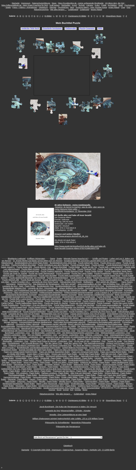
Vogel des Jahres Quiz (73, 343)
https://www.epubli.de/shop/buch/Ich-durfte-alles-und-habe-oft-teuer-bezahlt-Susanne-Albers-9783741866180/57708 (80, 247)
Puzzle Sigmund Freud (73, 271)
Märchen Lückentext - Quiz (15, 335)
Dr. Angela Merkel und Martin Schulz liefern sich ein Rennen (37, 261)
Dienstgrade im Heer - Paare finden (28, 364)
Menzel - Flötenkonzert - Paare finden (51, 360)
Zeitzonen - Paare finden (27, 381)
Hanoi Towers (127, 282)
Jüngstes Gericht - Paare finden (111, 384)
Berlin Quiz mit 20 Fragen (72, 316)
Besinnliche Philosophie (81, 423)
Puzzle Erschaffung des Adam (23, 265)
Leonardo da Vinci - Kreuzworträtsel (42, 288)
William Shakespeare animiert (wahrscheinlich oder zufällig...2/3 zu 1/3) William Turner (68, 419)
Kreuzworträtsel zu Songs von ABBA (61, 326)
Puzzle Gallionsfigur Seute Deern (118, 271)
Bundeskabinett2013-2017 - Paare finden (85, 360)
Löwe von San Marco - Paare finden (36, 371)
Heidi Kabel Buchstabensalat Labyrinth (70, 322)
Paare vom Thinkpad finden (123, 350)
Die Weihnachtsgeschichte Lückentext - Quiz (80, 333)
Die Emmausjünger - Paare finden (82, 375)
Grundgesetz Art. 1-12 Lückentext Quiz (53, 320)
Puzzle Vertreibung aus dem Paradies (53, 265)
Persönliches (63, 7)
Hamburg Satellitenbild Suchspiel (46, 297)
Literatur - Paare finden (104, 358)
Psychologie (129, 5)
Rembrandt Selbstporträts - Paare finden (62, 356)
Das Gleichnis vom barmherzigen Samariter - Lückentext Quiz (102, 331)
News (54, 3)
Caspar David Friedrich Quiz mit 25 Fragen (88, 314)
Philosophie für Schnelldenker (57, 423)
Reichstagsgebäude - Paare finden (22, 375)
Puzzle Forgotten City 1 (20, 282)
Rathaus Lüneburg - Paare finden (55, 373)
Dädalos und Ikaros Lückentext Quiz (56, 345)
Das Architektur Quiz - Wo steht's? (117, 284)
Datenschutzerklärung (41, 3)
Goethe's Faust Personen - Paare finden (94, 386)
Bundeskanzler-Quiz (45, 286)
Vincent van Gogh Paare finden (64, 354)
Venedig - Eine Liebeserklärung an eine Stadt (68, 415)
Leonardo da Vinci (52, 411)
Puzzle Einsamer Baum (80, 265)
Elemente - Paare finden (18, 379)
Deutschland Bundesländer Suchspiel (21, 295)
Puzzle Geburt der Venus (88, 263)
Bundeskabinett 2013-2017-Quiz (90, 286)
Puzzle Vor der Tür (89, 267)
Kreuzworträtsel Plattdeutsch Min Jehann (62, 318)
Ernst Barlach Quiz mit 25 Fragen (121, 314)
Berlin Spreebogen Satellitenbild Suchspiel (95, 295)
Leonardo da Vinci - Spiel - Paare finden (18, 286)
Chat (123, 7)
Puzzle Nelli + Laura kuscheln (111, 267)
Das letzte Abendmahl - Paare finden (22, 367)
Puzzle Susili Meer (105, 269)
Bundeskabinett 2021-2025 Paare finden (31, 263)
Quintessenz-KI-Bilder (77, 16)
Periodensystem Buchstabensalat (30, 326)
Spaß (120, 5)
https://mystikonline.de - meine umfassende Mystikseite (80, 3)
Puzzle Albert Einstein (30, 269)
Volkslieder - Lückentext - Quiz (30, 337)
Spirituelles (65, 5)
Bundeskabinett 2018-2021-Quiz (119, 286)
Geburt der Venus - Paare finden (115, 367)
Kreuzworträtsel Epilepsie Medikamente (35, 322)
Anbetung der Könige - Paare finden (95, 362)
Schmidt (66, 390)
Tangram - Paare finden (48, 367)
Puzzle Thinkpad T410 (86, 269)
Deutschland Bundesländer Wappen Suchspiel (57, 295)
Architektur (112, 5)
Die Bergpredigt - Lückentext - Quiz (46, 333)
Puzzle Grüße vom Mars (57, 312)
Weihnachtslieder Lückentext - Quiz (115, 333)
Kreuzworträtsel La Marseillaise (93, 318)
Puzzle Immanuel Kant (29, 271)
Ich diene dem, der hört (114, 3)
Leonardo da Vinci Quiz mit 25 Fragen (24, 314)
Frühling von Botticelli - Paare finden (78, 358)
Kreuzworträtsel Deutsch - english (29, 318)
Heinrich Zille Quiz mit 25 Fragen (16, 316)
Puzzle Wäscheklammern (26, 275)
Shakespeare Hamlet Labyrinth (54, 324)
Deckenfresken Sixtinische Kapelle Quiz (78, 297)
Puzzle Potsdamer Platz (66, 269)
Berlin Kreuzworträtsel (91, 388)
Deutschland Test (24, 284)
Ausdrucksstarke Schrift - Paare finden (119, 364)
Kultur (97, 5)
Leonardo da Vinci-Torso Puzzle (45, 282)
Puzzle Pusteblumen (102, 273)
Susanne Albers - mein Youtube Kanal (91, 7)
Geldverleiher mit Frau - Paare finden (16, 369)
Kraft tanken (55, 5)
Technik (81, 5)
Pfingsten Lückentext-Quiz (80, 328)
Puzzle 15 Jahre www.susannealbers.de (81, 280)
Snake (59, 259)
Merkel (84, 390)
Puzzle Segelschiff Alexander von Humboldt (27, 278)
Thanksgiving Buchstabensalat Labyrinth (103, 322)
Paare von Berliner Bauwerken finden (54, 352)
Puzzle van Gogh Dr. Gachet (15, 273)
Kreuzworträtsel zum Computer (22, 320)
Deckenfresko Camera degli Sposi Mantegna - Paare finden (58, 369)
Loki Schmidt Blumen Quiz (32, 343)
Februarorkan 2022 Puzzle (71, 282)
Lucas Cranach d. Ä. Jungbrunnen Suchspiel (113, 292)
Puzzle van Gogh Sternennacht (41, 273)
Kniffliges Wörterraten (36, 259)
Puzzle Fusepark (63, 273)
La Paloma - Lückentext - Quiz (71, 335)
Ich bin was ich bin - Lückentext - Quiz (89, 341)
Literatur (89, 5)
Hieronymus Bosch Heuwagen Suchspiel (106, 290)
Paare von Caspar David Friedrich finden (20, 352)
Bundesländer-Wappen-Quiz (14, 288)
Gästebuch (43, 7)
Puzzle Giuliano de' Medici (81, 278)
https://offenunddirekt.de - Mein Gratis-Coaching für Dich (24, 5)
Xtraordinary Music (113, 16)
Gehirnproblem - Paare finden (97, 381)
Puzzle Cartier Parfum (94, 271)
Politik (103, 5)
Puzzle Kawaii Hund (112, 275)
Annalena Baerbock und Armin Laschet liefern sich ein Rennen (90, 261)
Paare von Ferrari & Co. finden (97, 350)
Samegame (11, 284)
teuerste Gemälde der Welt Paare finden (35, 350)
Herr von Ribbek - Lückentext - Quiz (42, 335)
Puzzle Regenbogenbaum (57, 278)
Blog (72, 7)
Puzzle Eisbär (74, 267)
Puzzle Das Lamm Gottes (82, 273)
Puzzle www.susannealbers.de (71, 275)
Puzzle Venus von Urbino (110, 263)
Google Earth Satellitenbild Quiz (102, 348)
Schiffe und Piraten (100, 259)
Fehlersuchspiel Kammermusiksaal (78, 292)
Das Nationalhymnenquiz (94, 343)
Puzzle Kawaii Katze (93, 275)
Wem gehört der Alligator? (107, 282)
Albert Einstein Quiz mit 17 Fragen (46, 316)
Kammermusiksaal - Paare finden (17, 377)
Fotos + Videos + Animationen (24, 7)
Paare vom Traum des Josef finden (112, 375)
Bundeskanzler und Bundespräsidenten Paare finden (39, 348)
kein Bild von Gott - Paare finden (114, 354)
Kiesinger (52, 390)
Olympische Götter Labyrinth (27, 324)
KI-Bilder (48, 16)
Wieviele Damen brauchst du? (76, 259)
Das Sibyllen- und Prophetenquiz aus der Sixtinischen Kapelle (28, 290)
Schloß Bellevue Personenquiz (75, 348)
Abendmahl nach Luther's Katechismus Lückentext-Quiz (44, 328)
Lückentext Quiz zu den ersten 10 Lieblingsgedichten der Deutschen (73, 337)
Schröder (78, 390)
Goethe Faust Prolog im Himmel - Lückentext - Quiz (51, 341)
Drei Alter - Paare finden (12, 362)
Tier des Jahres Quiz (53, 343)
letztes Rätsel (96, 9)
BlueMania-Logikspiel (17, 259)
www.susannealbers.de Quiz (89, 284)
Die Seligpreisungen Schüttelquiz (91, 326)
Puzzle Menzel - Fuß (42, 267)
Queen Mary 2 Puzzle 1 (116, 345)
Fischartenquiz (14, 343)
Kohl (71, 390)
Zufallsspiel (84, 9)
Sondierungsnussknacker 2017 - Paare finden (57, 386)
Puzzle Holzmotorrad (101, 278)
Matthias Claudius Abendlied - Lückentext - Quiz (97, 339)
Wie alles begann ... (58, 9)
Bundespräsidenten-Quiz (65, 286)
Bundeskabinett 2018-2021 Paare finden (25, 388)
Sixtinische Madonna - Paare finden (118, 360)
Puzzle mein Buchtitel (48, 275)
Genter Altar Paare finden (89, 354)
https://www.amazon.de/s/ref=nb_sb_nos (71, 236)
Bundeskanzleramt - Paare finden (52, 375)
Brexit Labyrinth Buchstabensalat (81, 324)
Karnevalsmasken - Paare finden (46, 377)
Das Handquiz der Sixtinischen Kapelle (71, 290)
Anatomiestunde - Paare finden (21, 360)
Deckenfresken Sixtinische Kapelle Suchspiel (113, 288)
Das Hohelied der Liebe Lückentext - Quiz (58, 331)
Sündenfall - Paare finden (50, 358)
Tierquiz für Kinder (114, 341)
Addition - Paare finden (120, 381)
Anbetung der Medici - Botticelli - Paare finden (103, 369)
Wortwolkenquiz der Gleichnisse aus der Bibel (20, 331)
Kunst (74, 5)
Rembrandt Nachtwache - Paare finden (19, 384)
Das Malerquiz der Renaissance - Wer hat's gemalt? (54, 284)
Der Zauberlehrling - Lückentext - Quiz (30, 339)
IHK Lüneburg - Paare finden (28, 373)
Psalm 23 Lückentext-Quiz (117, 326)
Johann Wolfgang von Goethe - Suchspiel (76, 288)
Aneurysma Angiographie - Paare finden (65, 379)
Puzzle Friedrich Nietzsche (52, 271)
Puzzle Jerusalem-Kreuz (53, 280)
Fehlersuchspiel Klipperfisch (50, 292)
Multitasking (88, 282)
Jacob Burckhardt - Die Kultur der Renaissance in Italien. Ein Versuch (68, 407)
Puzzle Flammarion (11, 271)
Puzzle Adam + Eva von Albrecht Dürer (36, 305)
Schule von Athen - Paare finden (65, 362)
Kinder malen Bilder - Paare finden (75, 377)
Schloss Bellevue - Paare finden (118, 373)
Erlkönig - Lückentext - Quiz (96, 335)
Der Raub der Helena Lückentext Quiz (89, 345)
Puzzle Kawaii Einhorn (37, 307)
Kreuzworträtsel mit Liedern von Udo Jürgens (89, 320)
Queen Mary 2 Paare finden (38, 354)
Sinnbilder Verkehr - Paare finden (58, 364)
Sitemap (53, 7)
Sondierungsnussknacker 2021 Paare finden (61, 388)
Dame (52, 259)
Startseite (16, 3)
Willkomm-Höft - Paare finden (96, 379)
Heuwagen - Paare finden (26, 386)
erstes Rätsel (114, 7)
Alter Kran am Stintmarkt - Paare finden (87, 373)
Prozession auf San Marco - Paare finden (70, 371)
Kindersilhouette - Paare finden (83, 384)
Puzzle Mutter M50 (24, 267)
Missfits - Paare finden (48, 381)
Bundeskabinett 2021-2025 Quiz (63, 263)
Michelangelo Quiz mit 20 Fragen (55, 314)
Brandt (59, 390)
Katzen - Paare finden (38, 379)
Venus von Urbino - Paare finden (37, 362)
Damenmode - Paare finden (103, 377)
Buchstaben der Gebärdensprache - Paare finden (80, 367)
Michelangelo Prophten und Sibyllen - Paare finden (23, 356)
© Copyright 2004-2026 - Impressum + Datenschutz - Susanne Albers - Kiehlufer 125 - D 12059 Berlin (73, 450)
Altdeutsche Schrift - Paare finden (87, 364)
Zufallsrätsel (73, 9)
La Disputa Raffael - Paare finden (102, 371)
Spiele (8, 7)
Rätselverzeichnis (41, 9)
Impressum (25, 3)
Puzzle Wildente (47, 269)
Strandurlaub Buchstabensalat (109, 324)
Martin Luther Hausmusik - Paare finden (52, 384)
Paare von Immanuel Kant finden (85, 352)
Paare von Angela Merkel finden (113, 352)
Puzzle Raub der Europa (31, 280)
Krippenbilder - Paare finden (27, 358)
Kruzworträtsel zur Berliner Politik (98, 316)
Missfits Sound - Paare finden (71, 381)
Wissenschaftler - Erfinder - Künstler (76, 411)
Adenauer (123, 388)
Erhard (131, 388)
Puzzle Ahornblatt (59, 267)
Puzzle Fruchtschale (122, 269)
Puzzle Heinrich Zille (10, 280)
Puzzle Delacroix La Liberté (123, 278)
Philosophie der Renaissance (68, 426)
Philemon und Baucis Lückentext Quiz (24, 345)
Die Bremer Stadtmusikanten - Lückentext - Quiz (112, 328)
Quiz (128, 7)
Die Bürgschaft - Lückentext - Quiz (61, 339)
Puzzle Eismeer (98, 265)
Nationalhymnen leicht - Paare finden (96, 356)
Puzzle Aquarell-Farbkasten (110, 280)
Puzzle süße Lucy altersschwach (49, 299)
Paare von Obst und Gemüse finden (68, 350)
